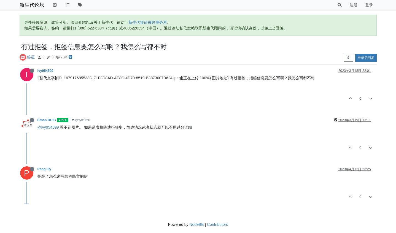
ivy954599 (45, 71)
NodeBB (196, 224)
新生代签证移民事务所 (147, 22)
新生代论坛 (32, 5)
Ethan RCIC (46, 120)
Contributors (217, 224)
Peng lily (44, 169)
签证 (31, 57)
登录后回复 (366, 58)
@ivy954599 (81, 119)
